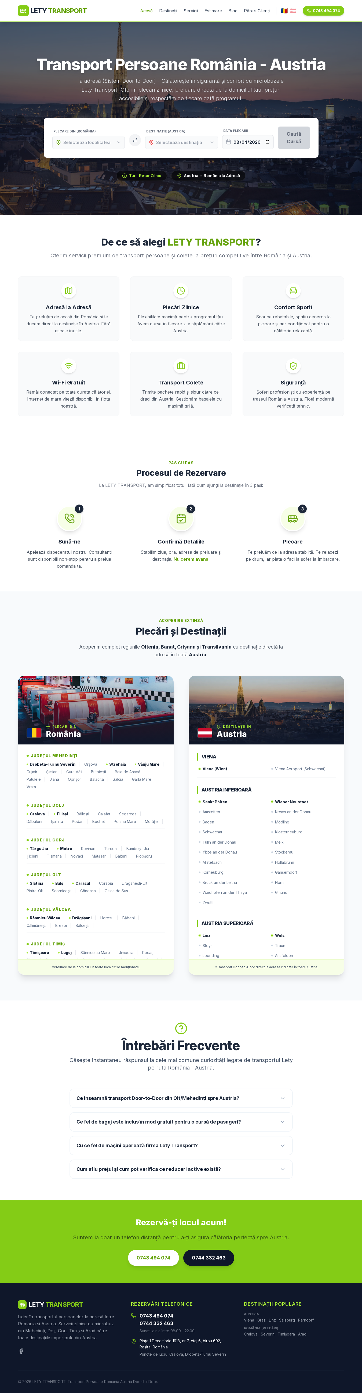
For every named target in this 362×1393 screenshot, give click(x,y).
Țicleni (35, 856)
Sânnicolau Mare (98, 952)
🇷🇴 (284, 10)
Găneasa (90, 891)
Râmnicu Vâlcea (46, 918)
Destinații (168, 10)
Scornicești (64, 891)
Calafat (106, 814)
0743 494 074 (323, 10)
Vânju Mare (149, 764)
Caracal (83, 883)
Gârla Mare (144, 779)
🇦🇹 (293, 11)
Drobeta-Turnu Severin (53, 764)
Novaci (79, 856)
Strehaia (118, 764)
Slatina (37, 883)
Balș (60, 883)
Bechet (100, 821)
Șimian (54, 772)
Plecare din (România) (74, 131)
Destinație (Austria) (165, 131)
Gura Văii (76, 772)
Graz (261, 1320)
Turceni (113, 848)
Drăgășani (82, 918)
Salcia (120, 779)
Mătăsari (101, 856)
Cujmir (34, 772)
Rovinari (90, 848)
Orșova (93, 764)
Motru (67, 848)
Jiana (57, 779)
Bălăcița (99, 779)
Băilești (85, 814)
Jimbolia (128, 952)
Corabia (108, 883)
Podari (80, 821)
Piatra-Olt (37, 891)
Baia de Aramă (130, 772)
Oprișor (77, 779)
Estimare (213, 10)
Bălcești (85, 925)
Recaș (150, 952)
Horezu (109, 918)
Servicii (191, 10)
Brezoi (63, 925)
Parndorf (306, 1320)
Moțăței (154, 821)
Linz (272, 1320)
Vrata (34, 787)
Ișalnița (59, 821)
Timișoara (40, 952)
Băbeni (130, 918)
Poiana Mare (127, 821)
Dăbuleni (37, 821)
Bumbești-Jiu (139, 848)
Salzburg (287, 1320)
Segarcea (130, 814)
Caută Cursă (294, 137)
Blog (232, 10)
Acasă (146, 10)
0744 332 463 (209, 1258)
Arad (302, 1334)
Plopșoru (146, 856)
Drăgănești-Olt (137, 883)
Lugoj (67, 952)
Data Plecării (235, 131)
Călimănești (39, 925)
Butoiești (101, 772)
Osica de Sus (119, 891)
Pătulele (36, 779)
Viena (249, 1320)
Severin (268, 1334)
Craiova (38, 814)
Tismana (56, 856)
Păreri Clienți (257, 10)
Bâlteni (123, 856)
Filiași (63, 814)
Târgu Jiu (40, 848)
